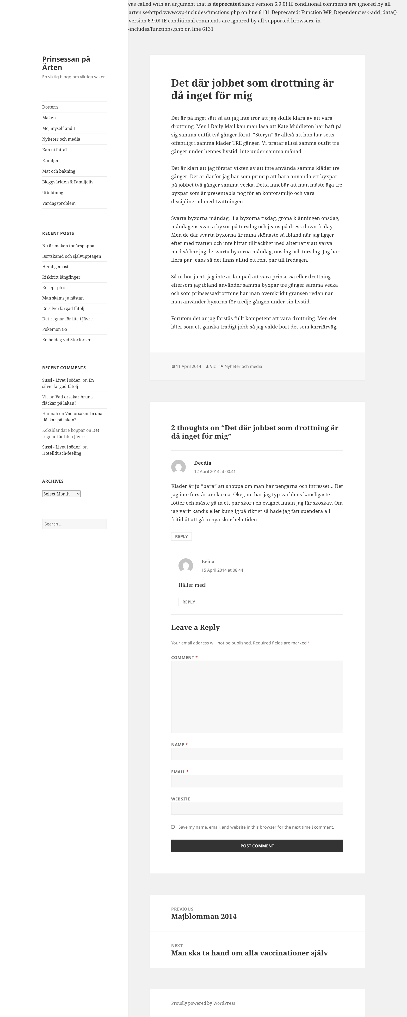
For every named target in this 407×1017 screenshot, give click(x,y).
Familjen (50, 160)
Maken (49, 118)
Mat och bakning (58, 171)
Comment (184, 657)
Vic (213, 366)
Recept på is (54, 287)
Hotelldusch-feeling (61, 453)
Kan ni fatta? (54, 150)
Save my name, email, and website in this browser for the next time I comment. (256, 827)
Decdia (202, 462)
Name (179, 744)
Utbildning (52, 192)
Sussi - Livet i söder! (62, 380)
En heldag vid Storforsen (66, 340)
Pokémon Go (54, 329)
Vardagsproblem (59, 203)
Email (180, 772)
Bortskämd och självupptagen (71, 256)
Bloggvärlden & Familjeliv (68, 182)
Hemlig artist (55, 267)
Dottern (50, 107)
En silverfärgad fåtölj (63, 308)
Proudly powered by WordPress (203, 1003)
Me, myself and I (58, 128)
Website (180, 799)
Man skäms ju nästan (63, 298)
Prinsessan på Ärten (66, 63)
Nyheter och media (61, 139)
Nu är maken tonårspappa (68, 246)
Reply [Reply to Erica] (188, 602)
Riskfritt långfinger (61, 277)
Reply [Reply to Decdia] (181, 536)
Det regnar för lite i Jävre (67, 319)
